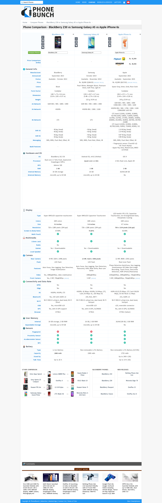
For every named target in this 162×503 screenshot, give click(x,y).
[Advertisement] (103, 12)
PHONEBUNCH (43, 11)
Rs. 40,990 (124, 64)
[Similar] (66, 278)
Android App (53, 501)
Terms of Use (72, 501)
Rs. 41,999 (124, 58)
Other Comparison (29, 369)
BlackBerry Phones (100, 369)
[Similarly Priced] (99, 82)
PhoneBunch (35, 501)
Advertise (44, 501)
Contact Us (62, 501)
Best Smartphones (133, 501)
